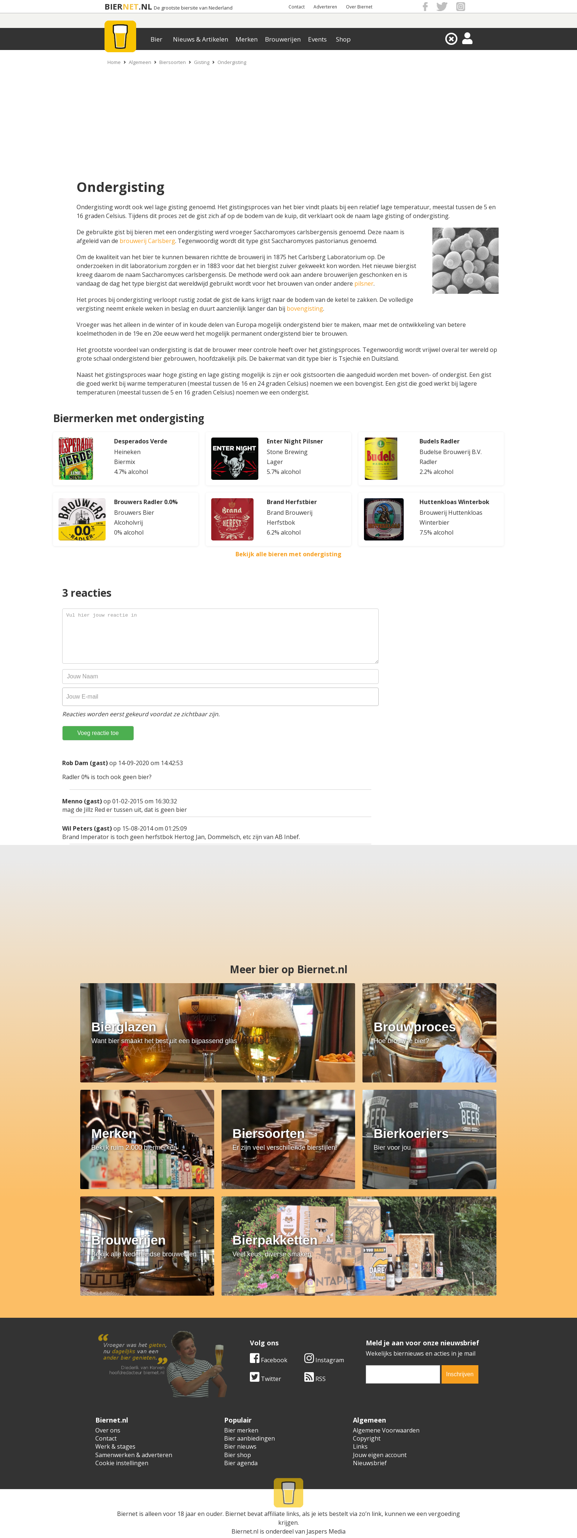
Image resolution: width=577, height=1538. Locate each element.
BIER (114, 6)
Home (114, 62)
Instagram (324, 1360)
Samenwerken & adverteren (133, 1455)
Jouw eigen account (380, 1455)
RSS (315, 1379)
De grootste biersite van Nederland (193, 8)
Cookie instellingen (121, 1463)
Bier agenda (241, 1463)
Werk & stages (115, 1446)
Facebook (268, 1360)
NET (131, 6)
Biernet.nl (244, 1531)
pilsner (364, 283)
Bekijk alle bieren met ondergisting (288, 554)
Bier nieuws (240, 1446)
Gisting (201, 62)
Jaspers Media (326, 1531)
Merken (247, 39)
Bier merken (241, 1430)
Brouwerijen (283, 39)
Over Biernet (359, 7)
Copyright (366, 1438)
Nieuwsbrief (370, 1463)
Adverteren (325, 7)
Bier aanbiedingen (249, 1438)
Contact (296, 7)
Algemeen (140, 62)
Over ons (107, 1430)
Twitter (265, 1379)
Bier (156, 39)
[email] (403, 1374)
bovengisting (305, 308)
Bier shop (237, 1455)
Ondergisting (231, 62)
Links (360, 1446)
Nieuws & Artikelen (200, 39)
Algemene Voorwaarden (386, 1430)
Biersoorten (172, 62)
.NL (145, 6)
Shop (343, 39)
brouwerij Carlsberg (147, 241)
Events (317, 39)
